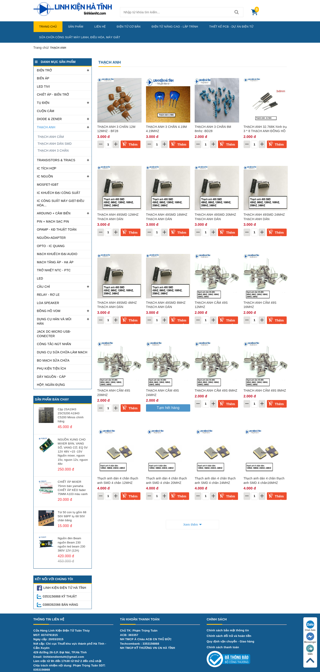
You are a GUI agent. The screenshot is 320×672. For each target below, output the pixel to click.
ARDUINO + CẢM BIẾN (53, 213)
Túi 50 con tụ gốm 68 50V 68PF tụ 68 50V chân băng (72, 516)
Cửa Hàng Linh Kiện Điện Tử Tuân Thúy (61, 630)
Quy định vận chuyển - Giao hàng (230, 641)
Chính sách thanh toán (223, 647)
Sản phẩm (75, 26)
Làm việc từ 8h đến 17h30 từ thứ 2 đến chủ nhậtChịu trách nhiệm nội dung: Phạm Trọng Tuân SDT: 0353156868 (69, 665)
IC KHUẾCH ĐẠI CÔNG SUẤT (58, 193)
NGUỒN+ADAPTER (51, 237)
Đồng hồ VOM (48, 311)
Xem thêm (190, 524)
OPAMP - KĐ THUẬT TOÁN (56, 229)
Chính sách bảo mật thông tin (228, 630)
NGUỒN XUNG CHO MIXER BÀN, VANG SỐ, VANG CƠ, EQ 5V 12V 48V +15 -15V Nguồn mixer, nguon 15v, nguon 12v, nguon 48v (73, 451)
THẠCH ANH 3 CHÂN (53, 150)
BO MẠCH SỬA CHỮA (53, 360)
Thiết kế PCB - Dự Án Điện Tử (231, 26)
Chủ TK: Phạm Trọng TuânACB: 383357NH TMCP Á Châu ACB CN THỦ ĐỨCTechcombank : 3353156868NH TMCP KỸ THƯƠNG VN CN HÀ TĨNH (147, 639)
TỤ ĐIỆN (43, 103)
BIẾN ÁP (43, 78)
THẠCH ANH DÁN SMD (55, 143)
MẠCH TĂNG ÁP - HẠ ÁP (55, 262)
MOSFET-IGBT (48, 184)
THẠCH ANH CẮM (51, 137)
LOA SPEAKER (48, 303)
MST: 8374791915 (45, 635)
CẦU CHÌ (43, 286)
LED (40, 278)
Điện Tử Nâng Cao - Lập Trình (175, 26)
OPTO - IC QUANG (51, 246)
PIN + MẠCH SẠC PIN (53, 221)
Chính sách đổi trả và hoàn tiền (229, 636)
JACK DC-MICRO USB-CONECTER (54, 334)
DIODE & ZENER (49, 119)
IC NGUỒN (45, 176)
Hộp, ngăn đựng (51, 384)
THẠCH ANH (46, 127)
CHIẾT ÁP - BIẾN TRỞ (53, 94)
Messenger (310, 637)
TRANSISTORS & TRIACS (56, 160)
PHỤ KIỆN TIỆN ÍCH (51, 368)
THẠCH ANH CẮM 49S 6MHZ (216, 390)
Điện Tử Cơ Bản (128, 26)
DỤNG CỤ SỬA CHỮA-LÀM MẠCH (62, 352)
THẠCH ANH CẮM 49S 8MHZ (265, 390)
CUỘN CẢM (45, 111)
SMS (310, 649)
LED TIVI (43, 86)
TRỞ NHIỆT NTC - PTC (54, 270)
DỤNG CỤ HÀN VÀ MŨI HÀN (54, 321)
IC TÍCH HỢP (46, 168)
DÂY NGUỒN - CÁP (51, 376)
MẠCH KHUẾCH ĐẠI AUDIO (57, 254)
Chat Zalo (310, 625)
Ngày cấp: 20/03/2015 (48, 639)
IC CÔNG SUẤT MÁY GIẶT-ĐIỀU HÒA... (60, 203)
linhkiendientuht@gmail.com (63, 656)
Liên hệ (100, 26)
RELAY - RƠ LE (48, 294)
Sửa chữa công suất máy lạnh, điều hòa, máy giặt (79, 37)
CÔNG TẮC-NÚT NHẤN (54, 344)
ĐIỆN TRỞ (44, 70)
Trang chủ (48, 26)
